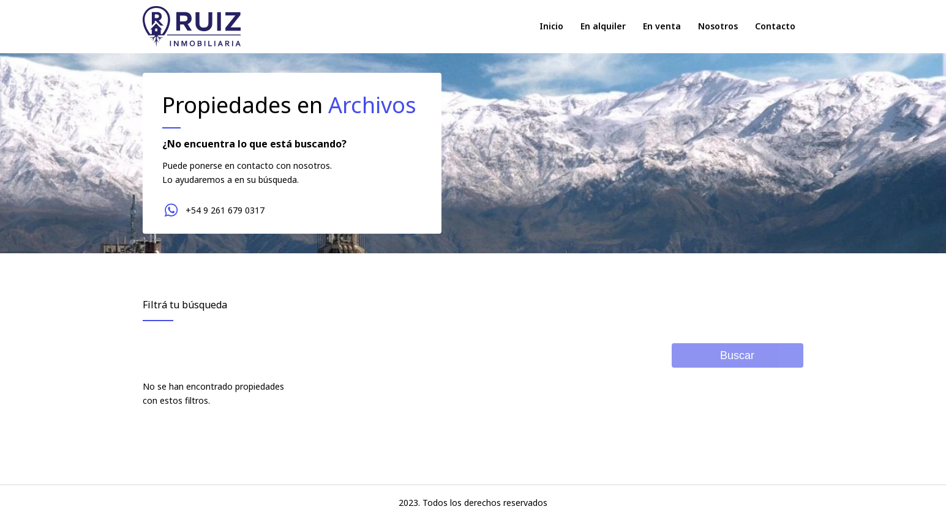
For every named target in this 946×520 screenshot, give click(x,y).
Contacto (775, 26)
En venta (662, 26)
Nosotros (718, 26)
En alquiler (603, 26)
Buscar (737, 355)
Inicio (551, 26)
